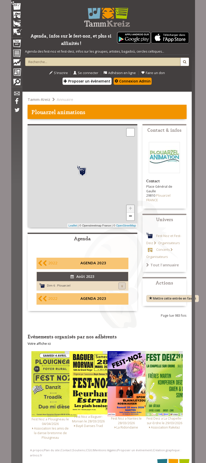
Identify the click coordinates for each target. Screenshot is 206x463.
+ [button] (130, 209)
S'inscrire (58, 73)
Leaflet (73, 225)
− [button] (130, 216)
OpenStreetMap (126, 225)
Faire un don (153, 73)
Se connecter (85, 73)
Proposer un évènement (87, 81)
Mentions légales (104, 450)
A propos (36, 450)
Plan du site (52, 450)
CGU (89, 450)
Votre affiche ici (39, 343)
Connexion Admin (133, 81)
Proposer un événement (134, 450)
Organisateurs (168, 243)
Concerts (163, 249)
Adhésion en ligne (120, 73)
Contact (66, 450)
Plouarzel (63, 285)
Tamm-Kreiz (39, 99)
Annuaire (65, 99)
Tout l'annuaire (162, 264)
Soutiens (78, 450)
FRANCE (152, 200)
